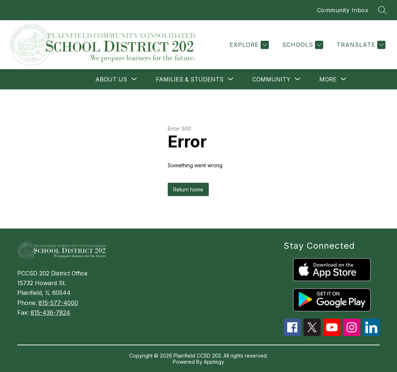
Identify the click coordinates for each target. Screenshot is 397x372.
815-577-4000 (58, 302)
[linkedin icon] (371, 333)
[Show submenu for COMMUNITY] (271, 79)
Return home (188, 189)
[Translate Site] (360, 44)
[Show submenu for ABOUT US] (111, 79)
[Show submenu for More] (328, 79)
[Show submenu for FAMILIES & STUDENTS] (190, 79)
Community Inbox (343, 10)
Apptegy (214, 362)
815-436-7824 (50, 312)
